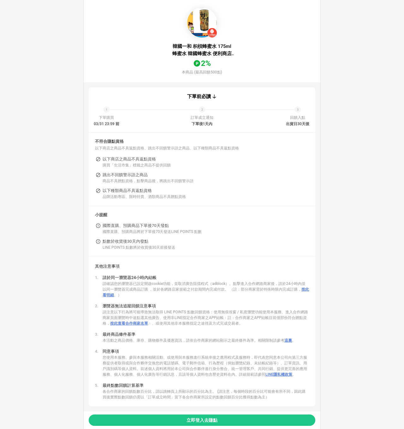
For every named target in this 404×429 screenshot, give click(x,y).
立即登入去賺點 (202, 420)
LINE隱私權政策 (278, 374)
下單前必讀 (199, 96)
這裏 (288, 340)
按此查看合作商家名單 (129, 323)
